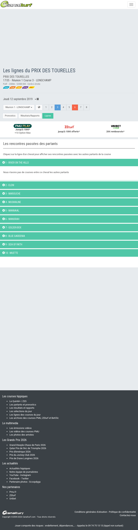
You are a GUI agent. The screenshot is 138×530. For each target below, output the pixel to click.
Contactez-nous (128, 515)
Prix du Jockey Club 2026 (22, 455)
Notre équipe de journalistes (23, 472)
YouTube (13, 475)
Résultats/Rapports (30, 115)
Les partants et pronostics (22, 404)
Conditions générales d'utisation (91, 512)
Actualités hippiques (19, 468)
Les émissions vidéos (20, 428)
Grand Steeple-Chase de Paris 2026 (27, 445)
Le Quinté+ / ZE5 (17, 401)
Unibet (12, 498)
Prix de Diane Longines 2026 (23, 458)
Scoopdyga (35, 481)
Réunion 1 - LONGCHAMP (18, 107)
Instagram (25, 475)
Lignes (48, 115)
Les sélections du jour (20, 411)
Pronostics (10, 115)
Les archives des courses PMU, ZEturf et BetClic (34, 418)
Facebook (14, 478)
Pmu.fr (12, 492)
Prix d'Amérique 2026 (20, 451)
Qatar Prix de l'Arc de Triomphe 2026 (27, 448)
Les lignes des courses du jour (25, 414)
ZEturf (12, 495)
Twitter (25, 478)
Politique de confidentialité (122, 512)
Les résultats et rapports (21, 408)
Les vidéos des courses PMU (24, 431)
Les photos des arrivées (21, 434)
